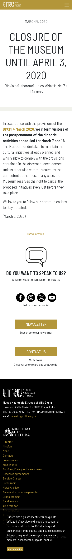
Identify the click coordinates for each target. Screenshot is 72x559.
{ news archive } (36, 233)
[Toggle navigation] (67, 4)
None (6, 451)
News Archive (11, 487)
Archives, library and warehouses (22, 469)
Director (7, 441)
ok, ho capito (15, 549)
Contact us (36, 351)
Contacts (8, 455)
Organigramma (11, 496)
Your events (10, 464)
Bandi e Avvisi (11, 501)
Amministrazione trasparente (20, 492)
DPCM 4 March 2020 (18, 129)
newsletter (36, 324)
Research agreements (16, 473)
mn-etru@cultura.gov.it (24, 416)
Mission (7, 446)
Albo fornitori (10, 506)
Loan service (10, 460)
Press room (9, 483)
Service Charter (12, 478)
